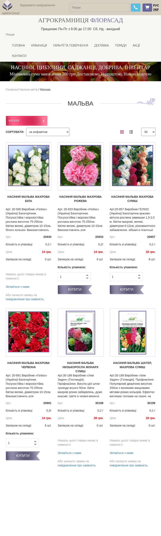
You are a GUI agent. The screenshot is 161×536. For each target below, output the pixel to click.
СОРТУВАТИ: (15, 132)
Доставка (101, 45)
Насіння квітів (28, 89)
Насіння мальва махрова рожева (80, 199)
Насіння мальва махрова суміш (132, 199)
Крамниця (39, 45)
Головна (18, 45)
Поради (121, 45)
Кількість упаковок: (72, 267)
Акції (136, 45)
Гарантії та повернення (70, 45)
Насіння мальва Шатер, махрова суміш (132, 365)
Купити (74, 289)
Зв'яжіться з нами (17, 286)
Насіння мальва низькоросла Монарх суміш (80, 367)
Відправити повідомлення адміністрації (28, 9)
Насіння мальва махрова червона (28, 365)
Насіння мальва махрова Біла (28, 199)
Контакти (19, 56)
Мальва (45, 89)
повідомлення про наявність (25, 299)
